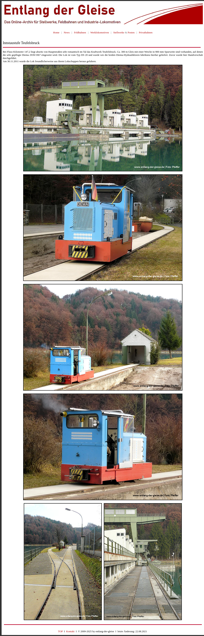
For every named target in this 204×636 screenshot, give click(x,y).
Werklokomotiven (99, 32)
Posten (131, 32)
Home (56, 32)
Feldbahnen (80, 32)
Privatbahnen (146, 32)
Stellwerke (118, 32)
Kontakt (70, 631)
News (67, 32)
